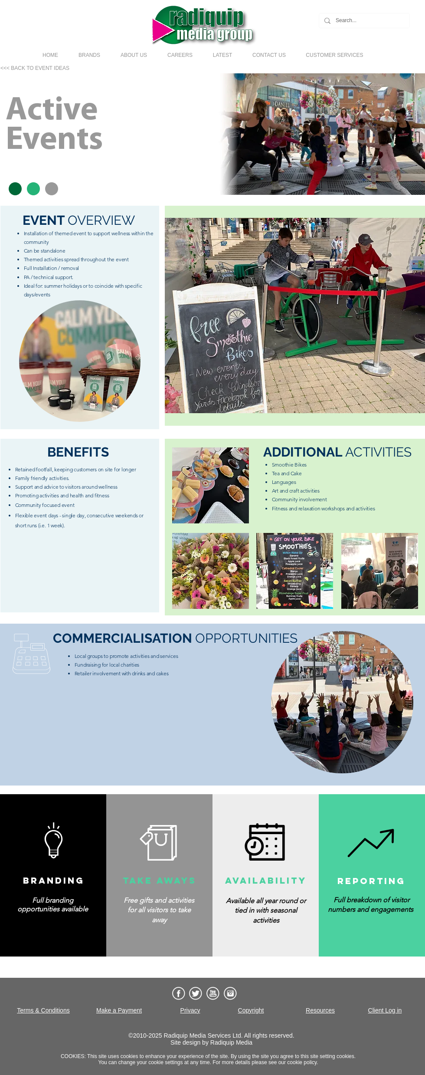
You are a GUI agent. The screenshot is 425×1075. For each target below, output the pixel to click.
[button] (89, 55)
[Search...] (363, 20)
